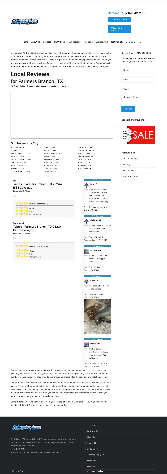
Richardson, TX (50, 165)
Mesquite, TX (50, 162)
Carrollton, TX (84, 147)
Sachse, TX (49, 168)
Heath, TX (48, 156)
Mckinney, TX (93, 460)
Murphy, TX (83, 162)
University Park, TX (19, 171)
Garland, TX (16, 156)
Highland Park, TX (85, 156)
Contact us (16, 402)
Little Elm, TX (83, 159)
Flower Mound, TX (52, 153)
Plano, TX (15, 165)
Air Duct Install (130, 169)
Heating (126, 163)
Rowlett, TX (16, 168)
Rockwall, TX (83, 165)
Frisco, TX (82, 153)
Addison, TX (16, 147)
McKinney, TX (16, 162)
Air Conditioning (130, 158)
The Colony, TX (84, 168)
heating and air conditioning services (88, 370)
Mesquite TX (93, 466)
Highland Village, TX (19, 159)
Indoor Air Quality (131, 175)
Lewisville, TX (50, 159)
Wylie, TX (48, 171)
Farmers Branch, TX (19, 153)
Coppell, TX (16, 150)
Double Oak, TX (84, 150)
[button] (140, 41)
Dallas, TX (48, 150)
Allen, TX (48, 147)
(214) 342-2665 (135, 13)
